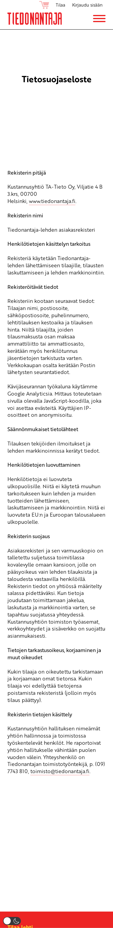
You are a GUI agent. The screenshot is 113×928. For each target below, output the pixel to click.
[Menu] (99, 18)
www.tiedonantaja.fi (52, 200)
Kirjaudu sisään (87, 5)
